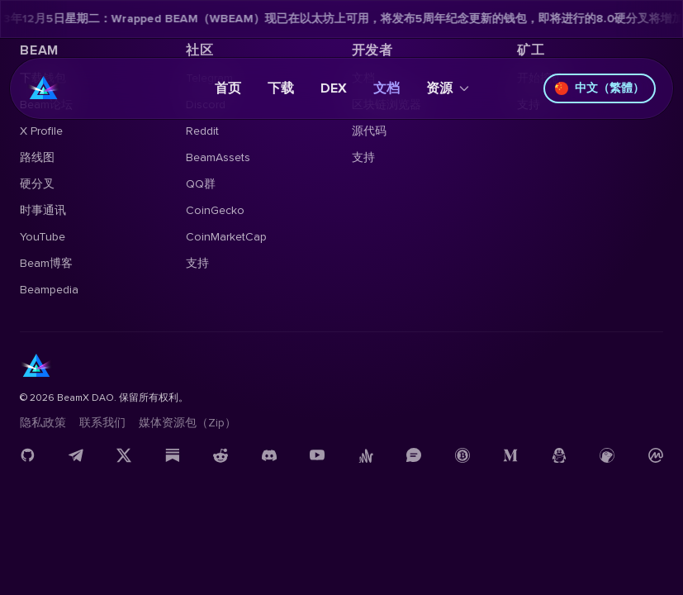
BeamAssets (218, 157)
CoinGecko (215, 210)
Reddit (202, 131)
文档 (386, 88)
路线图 (37, 157)
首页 (228, 88)
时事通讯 (43, 210)
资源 (447, 88)
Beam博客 (46, 263)
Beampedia (49, 290)
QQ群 (201, 184)
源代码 (369, 131)
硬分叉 (37, 184)
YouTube (42, 237)
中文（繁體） (599, 88)
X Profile (41, 131)
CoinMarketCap (226, 237)
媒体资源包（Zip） (187, 423)
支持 (197, 263)
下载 (281, 88)
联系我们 (102, 423)
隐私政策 (43, 423)
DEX (333, 88)
